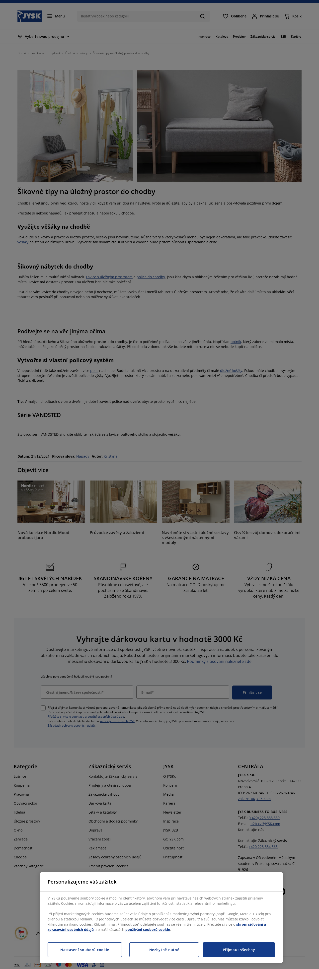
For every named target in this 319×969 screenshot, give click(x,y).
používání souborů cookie (147, 929)
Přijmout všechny (239, 949)
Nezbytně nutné (164, 949)
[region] (161, 917)
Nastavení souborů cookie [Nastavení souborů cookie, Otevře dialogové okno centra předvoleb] (84, 949)
